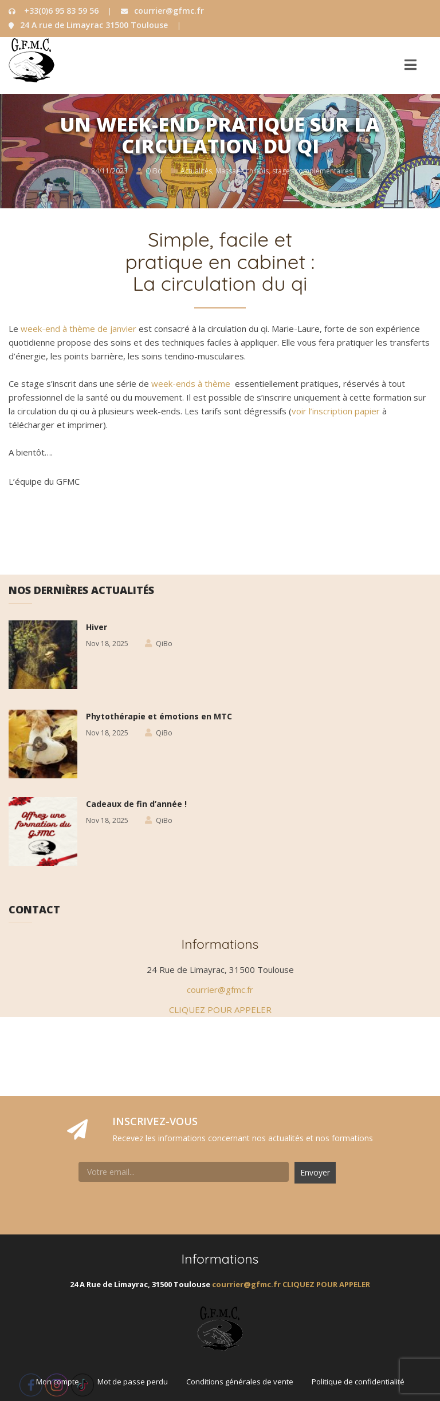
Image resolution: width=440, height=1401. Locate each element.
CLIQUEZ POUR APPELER (220, 1009)
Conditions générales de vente (239, 1381)
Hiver (96, 627)
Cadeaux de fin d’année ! (136, 803)
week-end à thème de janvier (78, 328)
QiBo (154, 171)
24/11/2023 (109, 171)
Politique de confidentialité (358, 1381)
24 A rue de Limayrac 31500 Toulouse (89, 24)
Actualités (196, 171)
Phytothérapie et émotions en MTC (159, 716)
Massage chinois (242, 171)
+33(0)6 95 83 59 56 (55, 10)
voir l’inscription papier (336, 411)
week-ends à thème (190, 383)
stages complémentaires (312, 171)
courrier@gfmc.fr (162, 10)
